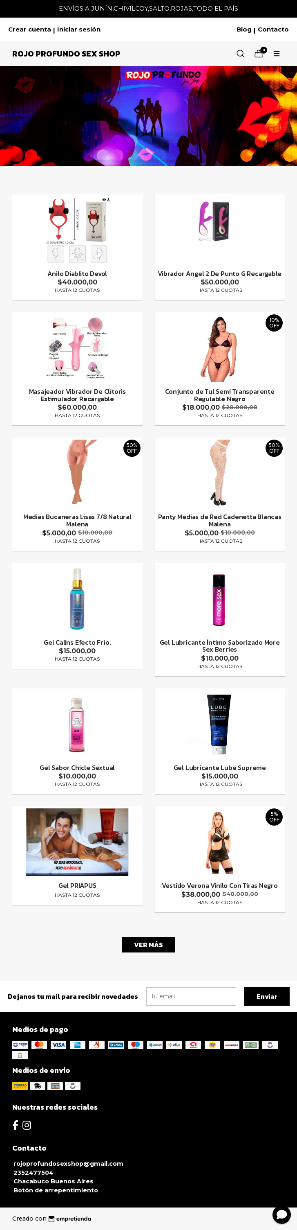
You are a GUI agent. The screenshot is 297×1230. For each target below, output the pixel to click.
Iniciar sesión (78, 29)
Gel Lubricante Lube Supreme (220, 767)
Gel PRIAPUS (77, 885)
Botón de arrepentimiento (55, 1190)
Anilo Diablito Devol (77, 273)
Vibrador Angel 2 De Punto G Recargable (219, 273)
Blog (244, 29)
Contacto (273, 29)
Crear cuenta (29, 29)
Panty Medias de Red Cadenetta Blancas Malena (219, 520)
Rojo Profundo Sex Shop (66, 53)
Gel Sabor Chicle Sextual (77, 767)
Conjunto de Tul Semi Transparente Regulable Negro (220, 395)
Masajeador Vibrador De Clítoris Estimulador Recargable (77, 395)
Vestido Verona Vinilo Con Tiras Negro (220, 885)
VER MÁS (148, 945)
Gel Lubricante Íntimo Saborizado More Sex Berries (220, 645)
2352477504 (33, 1172)
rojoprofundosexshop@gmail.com (68, 1163)
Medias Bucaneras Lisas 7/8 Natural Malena (77, 520)
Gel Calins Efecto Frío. (77, 642)
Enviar (267, 996)
